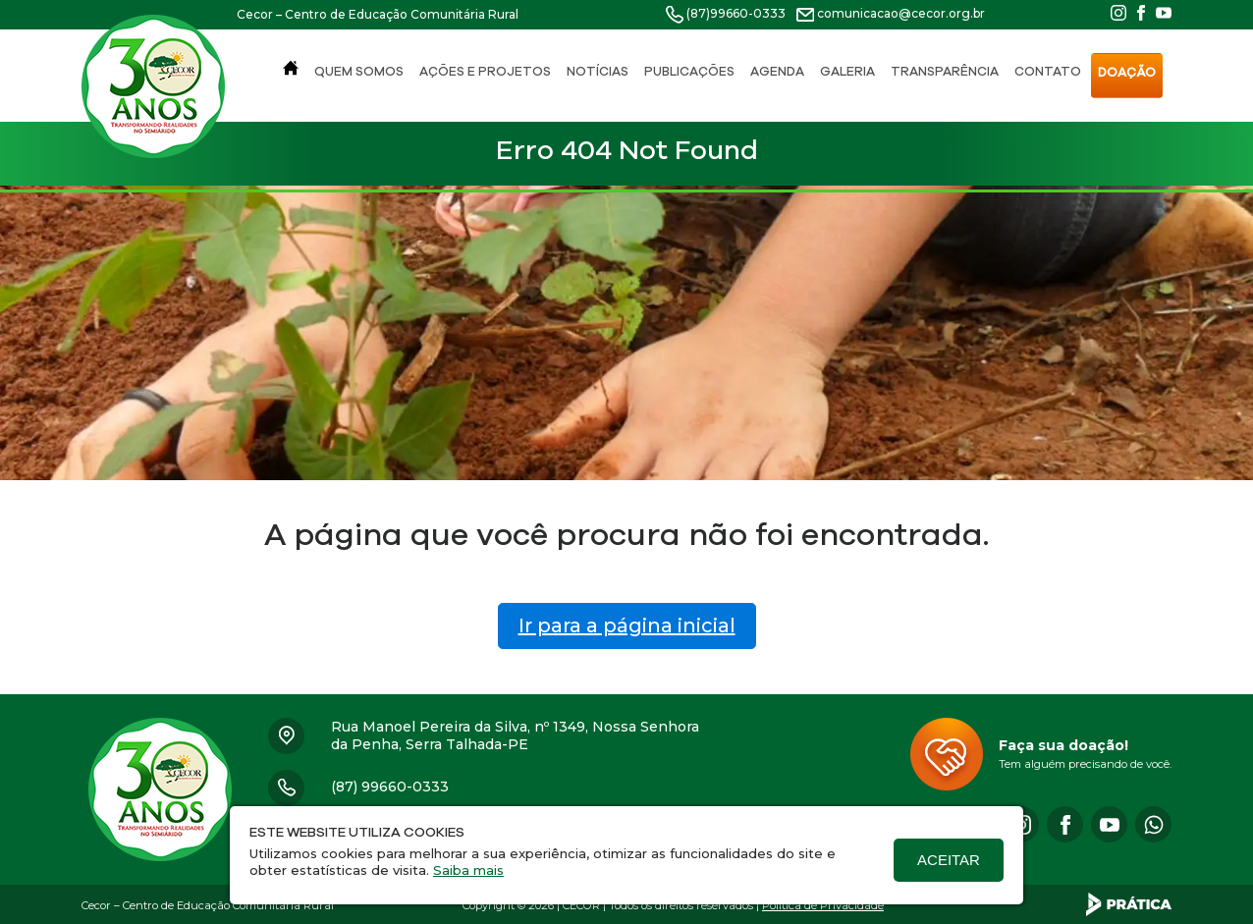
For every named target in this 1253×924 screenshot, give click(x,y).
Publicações (689, 71)
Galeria (847, 71)
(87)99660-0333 (736, 13)
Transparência (945, 71)
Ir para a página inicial (626, 625)
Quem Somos (359, 71)
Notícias (597, 71)
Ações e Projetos (485, 71)
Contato (1047, 71)
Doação (1127, 72)
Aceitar (948, 859)
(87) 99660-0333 (390, 786)
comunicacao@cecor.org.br (901, 13)
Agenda (777, 71)
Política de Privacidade (823, 905)
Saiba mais (468, 870)
